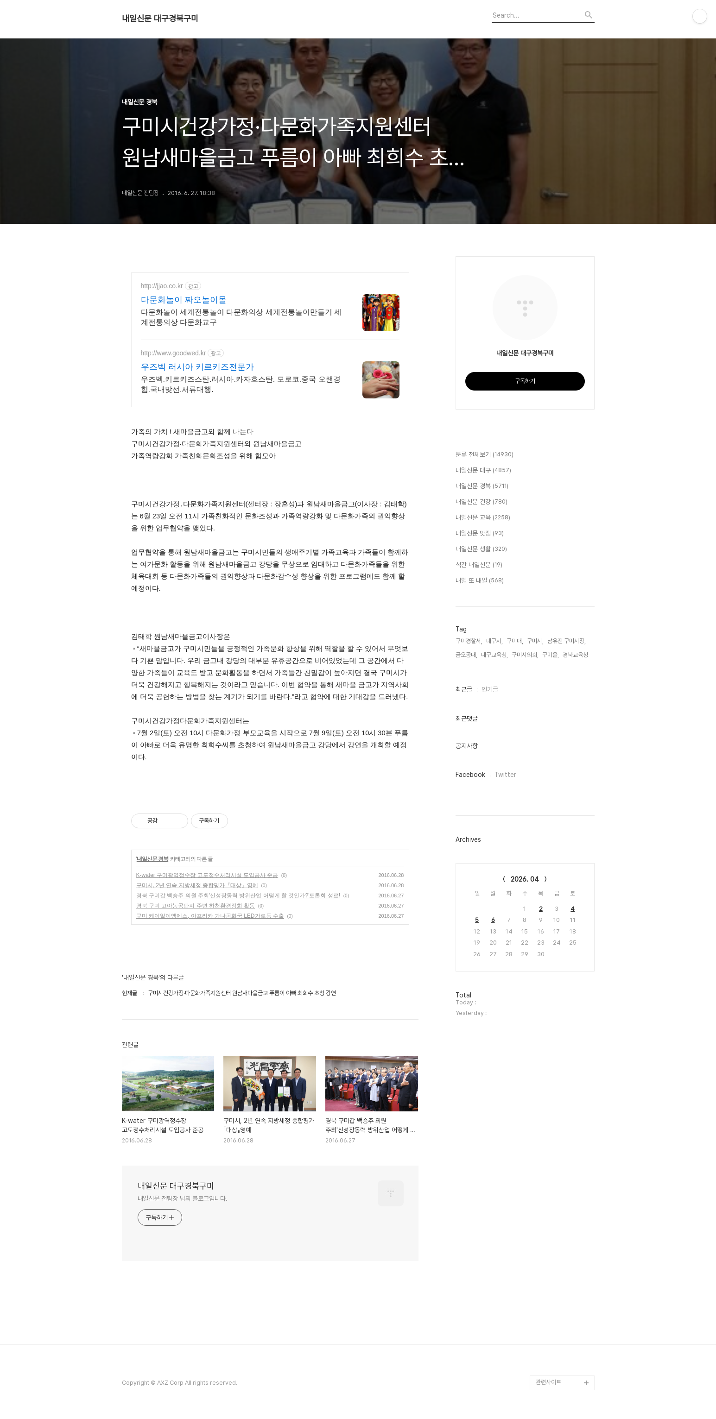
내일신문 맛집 (480, 533)
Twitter (505, 774)
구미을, (550, 654)
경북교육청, (576, 654)
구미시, (535, 640)
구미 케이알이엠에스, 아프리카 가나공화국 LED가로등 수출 (210, 916)
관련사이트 (548, 1382)
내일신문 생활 (481, 549)
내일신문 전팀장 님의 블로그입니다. (183, 1198)
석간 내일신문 (479, 565)
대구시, (494, 640)
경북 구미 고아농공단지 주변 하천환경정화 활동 (195, 905)
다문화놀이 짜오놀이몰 (184, 299)
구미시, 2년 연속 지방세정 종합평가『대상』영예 (197, 885)
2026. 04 (525, 879)
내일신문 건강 (481, 502)
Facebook (470, 774)
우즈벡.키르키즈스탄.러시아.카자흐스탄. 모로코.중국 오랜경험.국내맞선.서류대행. (241, 384)
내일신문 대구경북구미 (160, 18)
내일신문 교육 (483, 518)
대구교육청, (494, 654)
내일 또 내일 (480, 581)
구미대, (515, 640)
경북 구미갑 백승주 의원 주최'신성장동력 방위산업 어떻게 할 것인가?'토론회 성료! (238, 895)
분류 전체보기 (484, 455)
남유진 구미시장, (566, 640)
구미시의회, (525, 654)
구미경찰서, (469, 640)
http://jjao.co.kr (162, 286)
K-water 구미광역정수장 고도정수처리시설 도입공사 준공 (207, 875)
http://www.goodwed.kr (173, 353)
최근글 (464, 689)
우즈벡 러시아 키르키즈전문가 (197, 367)
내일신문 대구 (483, 470)
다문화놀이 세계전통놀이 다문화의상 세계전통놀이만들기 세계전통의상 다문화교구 (241, 317)
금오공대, (466, 654)
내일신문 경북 (152, 859)
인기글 (490, 689)
